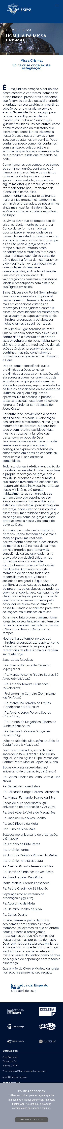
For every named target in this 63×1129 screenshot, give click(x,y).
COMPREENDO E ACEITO (31, 1120)
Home (11, 30)
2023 (26, 30)
